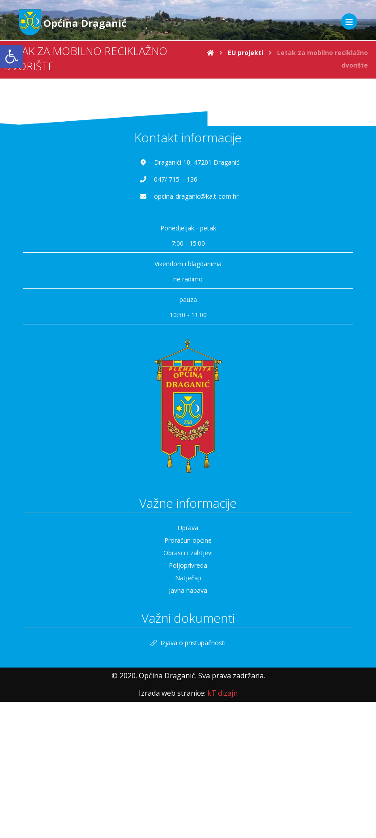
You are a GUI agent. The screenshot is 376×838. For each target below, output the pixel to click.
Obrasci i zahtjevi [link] (188, 553)
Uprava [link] (188, 527)
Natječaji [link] (188, 578)
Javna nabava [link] (188, 590)
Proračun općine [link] (188, 540)
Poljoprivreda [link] (188, 565)
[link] (11, 56)
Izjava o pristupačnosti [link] (188, 642)
